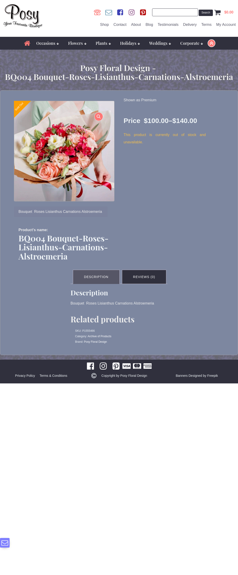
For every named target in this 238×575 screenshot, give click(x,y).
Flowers (77, 43)
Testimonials (168, 24)
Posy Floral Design (95, 341)
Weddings (160, 43)
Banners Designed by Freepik (197, 375)
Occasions (47, 43)
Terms (206, 24)
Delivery (190, 24)
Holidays (130, 43)
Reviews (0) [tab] (144, 277)
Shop (104, 24)
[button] (98, 116)
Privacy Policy (25, 375)
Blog (149, 24)
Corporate (191, 43)
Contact (120, 24)
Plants (103, 43)
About (136, 24)
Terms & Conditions (53, 375)
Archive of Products (99, 336)
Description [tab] (96, 277)
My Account (226, 24)
